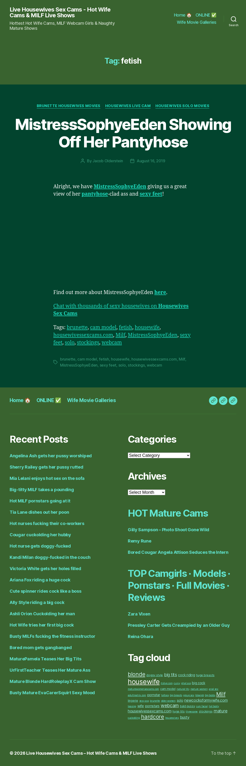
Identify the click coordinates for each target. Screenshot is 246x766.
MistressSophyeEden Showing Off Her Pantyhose (123, 133)
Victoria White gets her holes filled (45, 567)
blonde (136, 673)
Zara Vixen (139, 613)
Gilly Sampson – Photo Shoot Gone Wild (168, 528)
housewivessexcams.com (83, 335)
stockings (88, 342)
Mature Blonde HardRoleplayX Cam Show (53, 680)
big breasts (176, 694)
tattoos (165, 694)
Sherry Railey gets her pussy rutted (46, 466)
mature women (199, 688)
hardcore (152, 716)
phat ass (186, 682)
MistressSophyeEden (153, 335)
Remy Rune (139, 540)
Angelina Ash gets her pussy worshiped (51, 455)
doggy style (154, 674)
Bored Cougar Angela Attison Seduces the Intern (178, 551)
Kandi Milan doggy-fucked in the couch (50, 556)
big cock (198, 682)
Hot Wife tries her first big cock (42, 624)
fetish (125, 327)
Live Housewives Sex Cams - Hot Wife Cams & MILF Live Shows (60, 12)
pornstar (153, 694)
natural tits (183, 688)
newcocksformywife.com (206, 699)
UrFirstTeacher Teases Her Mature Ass (50, 669)
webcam (112, 342)
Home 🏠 (183, 15)
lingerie (133, 700)
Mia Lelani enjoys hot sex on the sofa (47, 477)
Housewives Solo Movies (182, 106)
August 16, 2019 (151, 160)
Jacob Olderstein (107, 160)
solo (69, 342)
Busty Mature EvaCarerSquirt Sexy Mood (52, 691)
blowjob (199, 694)
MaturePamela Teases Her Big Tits (45, 658)
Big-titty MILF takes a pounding (42, 488)
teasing (132, 705)
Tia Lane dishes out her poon (39, 511)
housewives (172, 717)
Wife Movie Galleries (196, 22)
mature (220, 710)
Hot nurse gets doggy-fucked (40, 545)
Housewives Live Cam (128, 106)
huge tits (178, 710)
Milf (120, 335)
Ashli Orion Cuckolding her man (42, 612)
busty (185, 716)
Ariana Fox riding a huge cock (40, 579)
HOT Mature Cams (168, 512)
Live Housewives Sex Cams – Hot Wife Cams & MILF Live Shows (91, 752)
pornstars (152, 705)
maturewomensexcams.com (143, 688)
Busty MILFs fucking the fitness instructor (52, 635)
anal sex (213, 688)
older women (168, 700)
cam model (103, 327)
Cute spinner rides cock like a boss (45, 590)
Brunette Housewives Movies (68, 106)
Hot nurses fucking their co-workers (47, 522)
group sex (188, 694)
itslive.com (166, 682)
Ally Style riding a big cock (37, 601)
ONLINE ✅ (206, 15)
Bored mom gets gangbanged (41, 646)
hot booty (214, 705)
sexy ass (144, 700)
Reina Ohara (140, 635)
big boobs (210, 694)
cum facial (202, 705)
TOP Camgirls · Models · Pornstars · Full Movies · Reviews (179, 585)
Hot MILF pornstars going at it (40, 500)
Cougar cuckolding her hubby (40, 534)
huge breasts (205, 674)
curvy (177, 682)
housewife (147, 327)
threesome (192, 710)
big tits (170, 673)
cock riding (186, 674)
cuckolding (134, 717)
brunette (77, 327)
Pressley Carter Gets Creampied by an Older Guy (179, 624)
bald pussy (187, 705)
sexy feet (108, 364)
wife (140, 705)
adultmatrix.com (137, 694)
